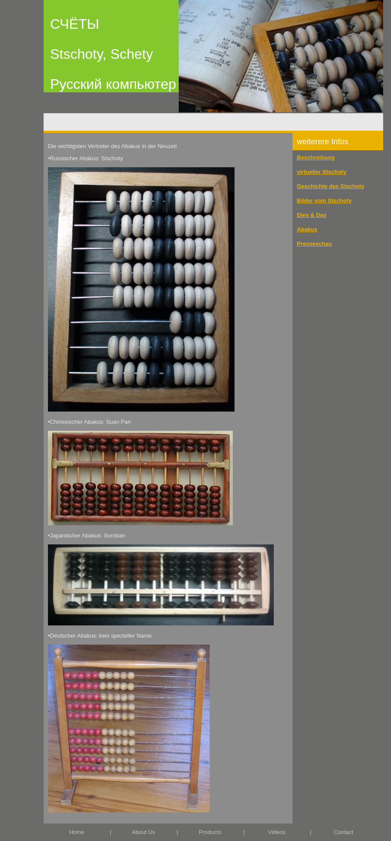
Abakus (307, 229)
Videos (277, 832)
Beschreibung (316, 157)
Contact (344, 832)
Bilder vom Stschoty (324, 200)
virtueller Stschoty (321, 172)
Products (210, 832)
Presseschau (314, 243)
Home (77, 832)
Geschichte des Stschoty (330, 186)
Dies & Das (311, 215)
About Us (143, 832)
